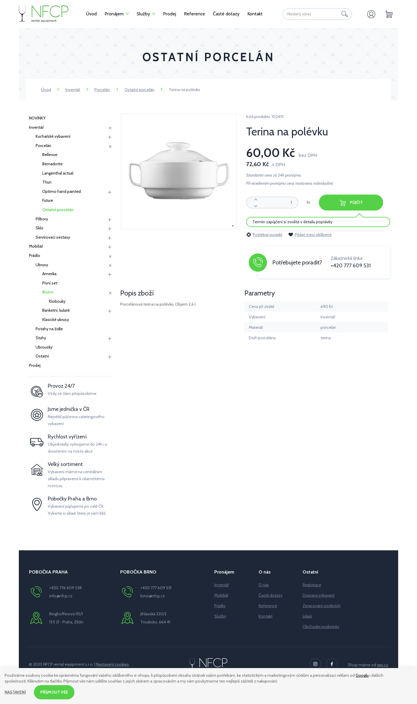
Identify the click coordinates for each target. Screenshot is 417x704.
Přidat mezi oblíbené (310, 234)
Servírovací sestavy (53, 237)
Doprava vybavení (318, 595)
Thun (47, 182)
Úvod (46, 89)
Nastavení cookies (112, 664)
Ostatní (42, 356)
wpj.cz (382, 664)
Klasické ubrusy (55, 319)
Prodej (35, 365)
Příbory (42, 219)
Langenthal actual (57, 173)
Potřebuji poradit (264, 234)
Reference (268, 605)
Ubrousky (44, 347)
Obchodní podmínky (321, 626)
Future (47, 200)
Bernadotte (52, 163)
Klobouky (57, 301)
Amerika (49, 273)
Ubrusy (42, 264)
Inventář (72, 89)
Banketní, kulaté (56, 310)
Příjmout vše (54, 692)
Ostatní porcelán (139, 89)
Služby (220, 616)
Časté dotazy (270, 595)
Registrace (312, 584)
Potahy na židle (49, 328)
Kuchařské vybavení (53, 136)
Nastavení (15, 692)
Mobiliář (36, 246)
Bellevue (49, 154)
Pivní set (49, 283)
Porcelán (102, 89)
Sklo (39, 228)
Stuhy (41, 337)
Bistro (48, 292)
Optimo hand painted (61, 191)
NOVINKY (37, 118)
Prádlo (34, 255)
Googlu (362, 675)
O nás (264, 584)
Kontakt (265, 616)
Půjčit (351, 203)
